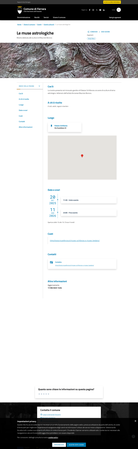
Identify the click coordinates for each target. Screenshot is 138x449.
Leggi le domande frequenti (50, 414)
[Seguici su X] (96, 9)
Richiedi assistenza (47, 418)
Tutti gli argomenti (115, 17)
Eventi (39, 24)
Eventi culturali (49, 24)
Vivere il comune (59, 17)
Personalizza (59, 445)
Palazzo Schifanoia (60, 125)
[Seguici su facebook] (89, 9)
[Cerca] (119, 10)
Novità (36, 17)
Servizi (46, 17)
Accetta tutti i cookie (76, 445)
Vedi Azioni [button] (104, 32)
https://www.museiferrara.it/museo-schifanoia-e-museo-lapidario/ (75, 240)
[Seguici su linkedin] (103, 9)
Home (19, 24)
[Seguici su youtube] (99, 9)
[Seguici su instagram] (92, 9)
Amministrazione (23, 17)
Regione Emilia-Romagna (23, 2)
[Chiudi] (135, 420)
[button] (30, 86)
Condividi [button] (92, 32)
